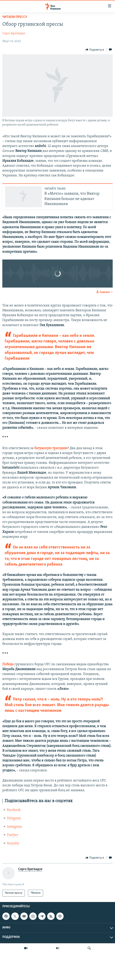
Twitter (12, 835)
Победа (8, 664)
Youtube (13, 843)
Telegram (14, 818)
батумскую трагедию (50, 448)
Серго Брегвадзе (13, 33)
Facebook (14, 810)
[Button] (94, 50)
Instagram (14, 827)
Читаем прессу (14, 17)
